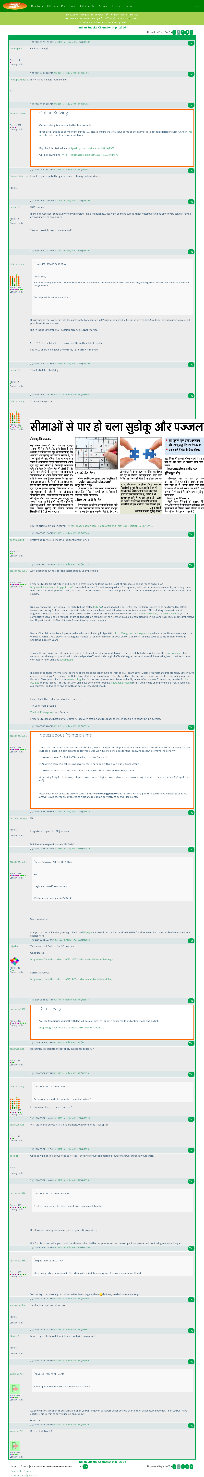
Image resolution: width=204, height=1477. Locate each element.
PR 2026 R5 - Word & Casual (80, 18)
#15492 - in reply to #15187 (67, 72)
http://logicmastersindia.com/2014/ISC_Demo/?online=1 (71, 1027)
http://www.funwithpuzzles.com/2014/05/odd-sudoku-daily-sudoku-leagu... (72, 959)
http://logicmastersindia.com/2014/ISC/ (91, 148)
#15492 (85, 72)
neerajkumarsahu (19, 79)
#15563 (86, 1247)
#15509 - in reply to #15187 (67, 533)
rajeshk (14, 946)
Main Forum (38, 6)
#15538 (86, 939)
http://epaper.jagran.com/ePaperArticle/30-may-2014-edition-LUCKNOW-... (110, 525)
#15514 (85, 564)
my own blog (73, 679)
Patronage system (121, 682)
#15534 (86, 848)
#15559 (86, 1118)
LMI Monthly (87, 6)
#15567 (85, 1329)
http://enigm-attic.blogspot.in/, (133, 633)
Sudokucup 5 (66, 659)
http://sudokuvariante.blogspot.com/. (51, 587)
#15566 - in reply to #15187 (67, 1298)
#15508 (85, 394)
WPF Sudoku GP (171, 613)
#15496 (86, 200)
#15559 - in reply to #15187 (68, 1118)
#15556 (85, 1073)
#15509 (85, 533)
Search (103, 6)
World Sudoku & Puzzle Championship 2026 (102, 22)
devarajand (16, 48)
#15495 (85, 169)
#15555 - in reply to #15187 (67, 1042)
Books (128, 6)
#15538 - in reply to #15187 (68, 939)
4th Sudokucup (149, 613)
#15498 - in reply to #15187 (68, 363)
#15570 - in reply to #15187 (67, 1424)
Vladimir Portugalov (41, 712)
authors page (174, 653)
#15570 (85, 1424)
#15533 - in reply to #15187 (68, 811)
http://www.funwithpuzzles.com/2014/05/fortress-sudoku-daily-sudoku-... (71, 979)
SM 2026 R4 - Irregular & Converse (84, 14)
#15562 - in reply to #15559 (68, 1180)
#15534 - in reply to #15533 (68, 848)
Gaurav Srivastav (19, 176)
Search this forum (21, 1471)
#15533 (86, 811)
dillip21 (14, 1155)
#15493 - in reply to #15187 (67, 104)
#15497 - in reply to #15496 (68, 250)
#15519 (85, 726)
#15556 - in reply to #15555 (67, 1073)
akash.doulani (17, 1048)
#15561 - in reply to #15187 (68, 1149)
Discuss (134, 14)
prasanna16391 (18, 570)
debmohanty (17, 264)
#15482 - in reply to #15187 (68, 41)
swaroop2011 (17, 1373)
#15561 (86, 1149)
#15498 (86, 363)
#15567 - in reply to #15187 (67, 1329)
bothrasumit (17, 539)
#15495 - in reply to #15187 (67, 169)
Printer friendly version (24, 1475)
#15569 (85, 1360)
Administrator (18, 113)
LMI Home (53, 6)
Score (124, 14)
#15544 (85, 999)
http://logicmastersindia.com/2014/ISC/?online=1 (90, 154)
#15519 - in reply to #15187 (67, 726)
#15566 (85, 1298)
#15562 (86, 1180)
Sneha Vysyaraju (18, 818)
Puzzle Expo (68, 6)
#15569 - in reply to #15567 (67, 1360)
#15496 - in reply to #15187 (68, 200)
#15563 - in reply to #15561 (68, 1247)
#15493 (85, 104)
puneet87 (15, 207)
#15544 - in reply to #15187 (67, 999)
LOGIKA (97, 607)
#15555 (85, 1042)
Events (116, 6)
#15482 (86, 41)
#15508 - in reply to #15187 (67, 394)
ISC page (87, 932)
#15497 (86, 250)
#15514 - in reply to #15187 (67, 564)
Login (197, 6)
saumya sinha (17, 1305)
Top (191, 43)
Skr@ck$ (14, 1336)
